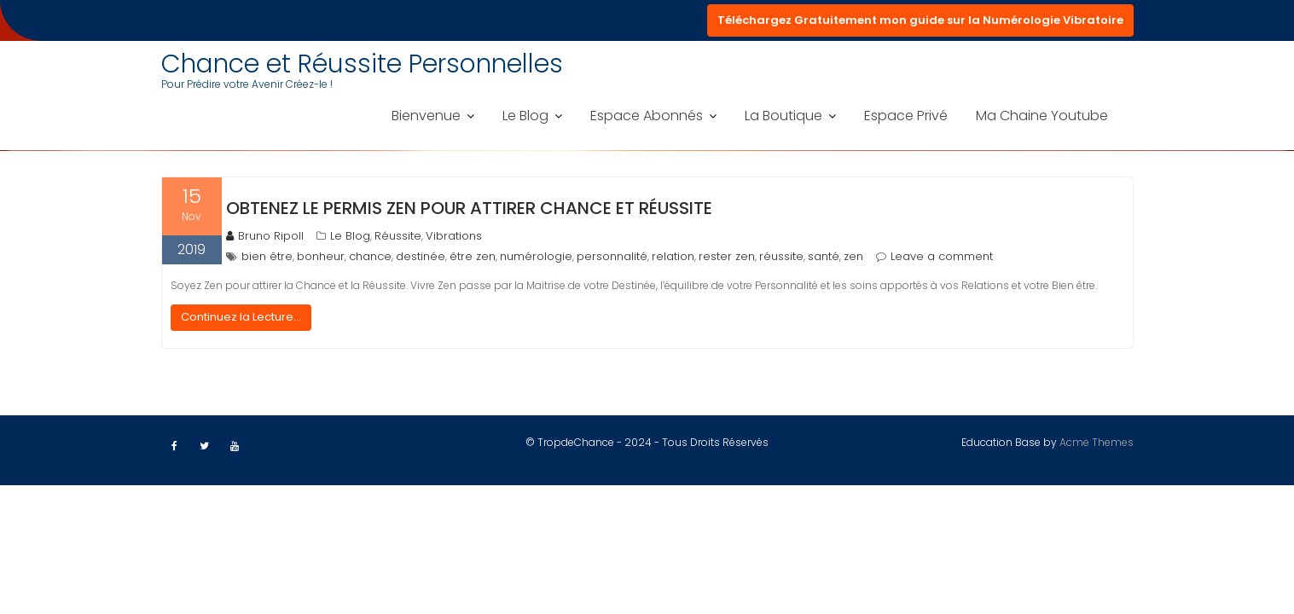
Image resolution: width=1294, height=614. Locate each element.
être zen (473, 256)
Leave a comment (942, 256)
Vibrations (454, 236)
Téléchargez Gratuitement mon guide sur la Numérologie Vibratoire (920, 20)
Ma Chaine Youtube (1042, 115)
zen (853, 256)
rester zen (727, 256)
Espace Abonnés (646, 115)
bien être (267, 256)
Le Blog (525, 115)
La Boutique (783, 115)
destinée (420, 256)
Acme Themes (1096, 442)
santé (823, 256)
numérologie (536, 256)
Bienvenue (426, 115)
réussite (781, 256)
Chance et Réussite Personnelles (362, 64)
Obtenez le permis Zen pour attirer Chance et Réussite (469, 208)
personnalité (612, 256)
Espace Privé (906, 115)
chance (370, 256)
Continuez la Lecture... (241, 317)
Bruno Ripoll (265, 236)
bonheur (321, 256)
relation (673, 256)
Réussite (397, 236)
